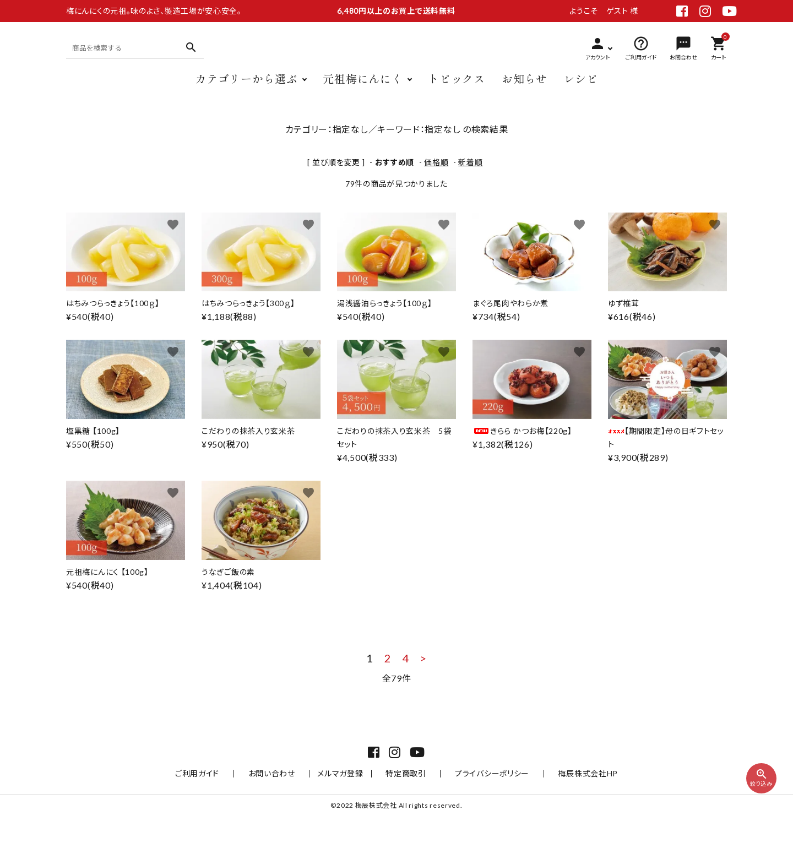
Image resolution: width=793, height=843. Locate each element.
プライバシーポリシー (479, 799)
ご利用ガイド (223, 799)
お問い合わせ (284, 799)
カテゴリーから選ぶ (246, 87)
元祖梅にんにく (363, 87)
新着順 (470, 162)
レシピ (581, 87)
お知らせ (524, 87)
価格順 (436, 162)
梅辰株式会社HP (563, 799)
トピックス (456, 87)
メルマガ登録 (347, 799)
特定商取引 (405, 799)
